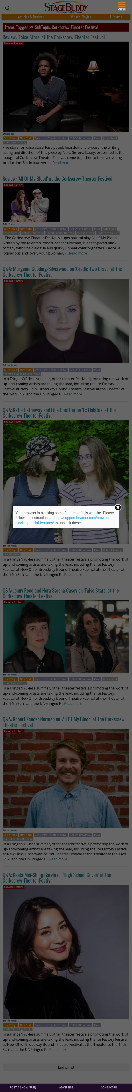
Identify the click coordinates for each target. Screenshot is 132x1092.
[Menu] (122, 6)
